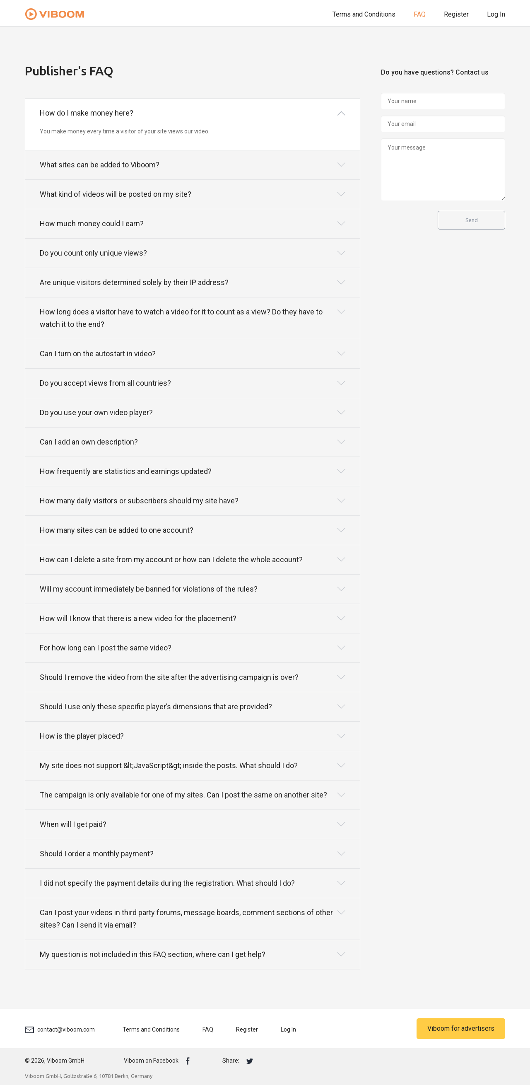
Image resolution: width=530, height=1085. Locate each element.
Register (456, 14)
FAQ (420, 14)
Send (471, 220)
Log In (496, 14)
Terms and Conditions (363, 14)
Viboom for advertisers (460, 1028)
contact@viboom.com (66, 1029)
